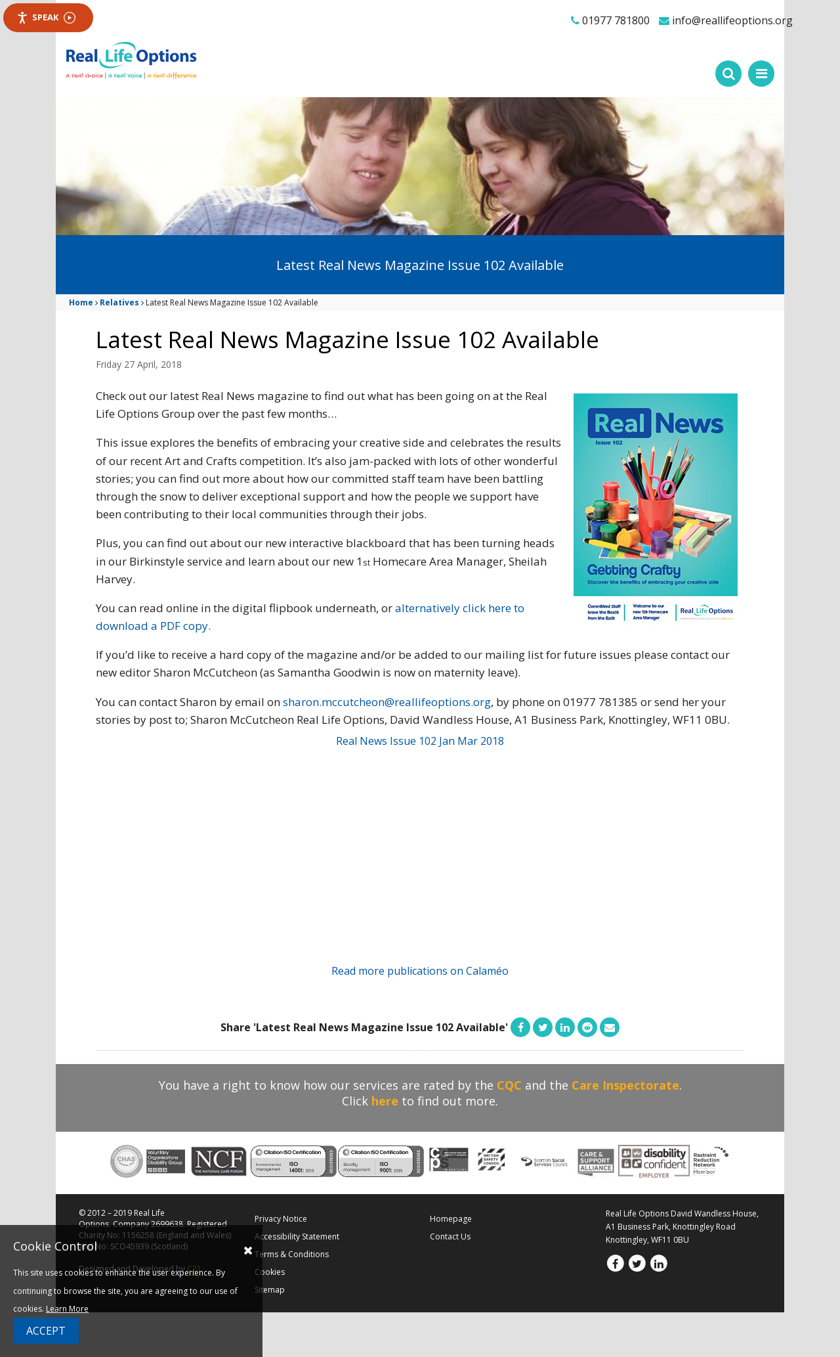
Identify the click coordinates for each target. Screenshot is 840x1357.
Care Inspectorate (625, 1085)
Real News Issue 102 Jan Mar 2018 (420, 741)
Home (81, 302)
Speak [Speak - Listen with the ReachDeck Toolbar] (45, 17)
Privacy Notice (281, 1218)
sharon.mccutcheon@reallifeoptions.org (387, 701)
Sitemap (270, 1289)
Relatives (119, 302)
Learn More (67, 1308)
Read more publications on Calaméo (420, 971)
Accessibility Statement (297, 1236)
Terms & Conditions (292, 1254)
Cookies (270, 1272)
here (384, 1101)
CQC (509, 1085)
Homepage (451, 1218)
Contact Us (450, 1236)
